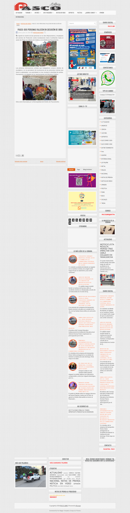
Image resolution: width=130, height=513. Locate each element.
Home (18, 23)
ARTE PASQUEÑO (49, 12)
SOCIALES (104, 199)
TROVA (103, 203)
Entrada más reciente (21, 161)
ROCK (103, 196)
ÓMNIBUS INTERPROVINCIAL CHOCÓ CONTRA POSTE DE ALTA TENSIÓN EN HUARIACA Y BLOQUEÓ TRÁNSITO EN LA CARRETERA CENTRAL (82, 346)
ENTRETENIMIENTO (107, 148)
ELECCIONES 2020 (106, 140)
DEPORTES (71, 13)
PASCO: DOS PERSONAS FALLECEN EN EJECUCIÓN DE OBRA (40, 30)
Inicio (41, 161)
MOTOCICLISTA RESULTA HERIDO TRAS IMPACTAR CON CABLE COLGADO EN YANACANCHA (107, 250)
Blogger (78, 506)
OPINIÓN (102, 13)
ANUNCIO (104, 126)
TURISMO (29, 12)
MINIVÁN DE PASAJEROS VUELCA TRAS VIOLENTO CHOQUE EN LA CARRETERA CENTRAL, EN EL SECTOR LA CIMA (107, 354)
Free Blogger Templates (63, 510)
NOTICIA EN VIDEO (60, 13)
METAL (103, 166)
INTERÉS (38, 12)
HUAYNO (103, 155)
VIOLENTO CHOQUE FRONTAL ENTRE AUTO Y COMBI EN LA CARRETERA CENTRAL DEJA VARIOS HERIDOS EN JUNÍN (107, 301)
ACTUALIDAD (19, 13)
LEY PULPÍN (104, 163)
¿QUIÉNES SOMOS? (91, 12)
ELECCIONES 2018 (106, 144)
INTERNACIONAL (20, 17)
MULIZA (103, 170)
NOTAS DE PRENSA (107, 177)
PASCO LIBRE (64, 506)
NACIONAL (104, 174)
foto (102, 151)
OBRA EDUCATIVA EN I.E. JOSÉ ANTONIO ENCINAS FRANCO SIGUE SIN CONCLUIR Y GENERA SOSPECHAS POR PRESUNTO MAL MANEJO (82, 323)
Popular (71, 169)
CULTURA (104, 133)
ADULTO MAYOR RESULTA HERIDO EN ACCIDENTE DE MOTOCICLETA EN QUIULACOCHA (86, 281)
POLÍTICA (79, 13)
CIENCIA (103, 129)
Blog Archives (87, 169)
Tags (78, 169)
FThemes (78, 510)
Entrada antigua (60, 161)
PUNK (103, 192)
